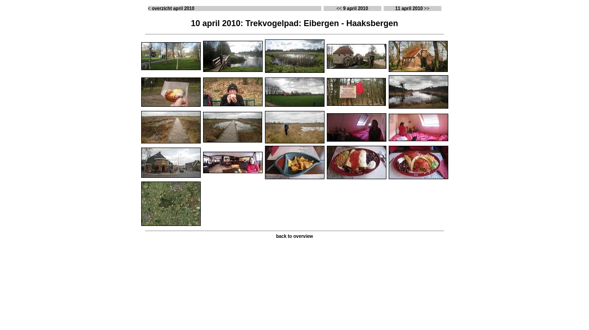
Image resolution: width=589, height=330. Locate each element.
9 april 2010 (355, 8)
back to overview (294, 236)
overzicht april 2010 (173, 8)
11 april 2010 (409, 8)
